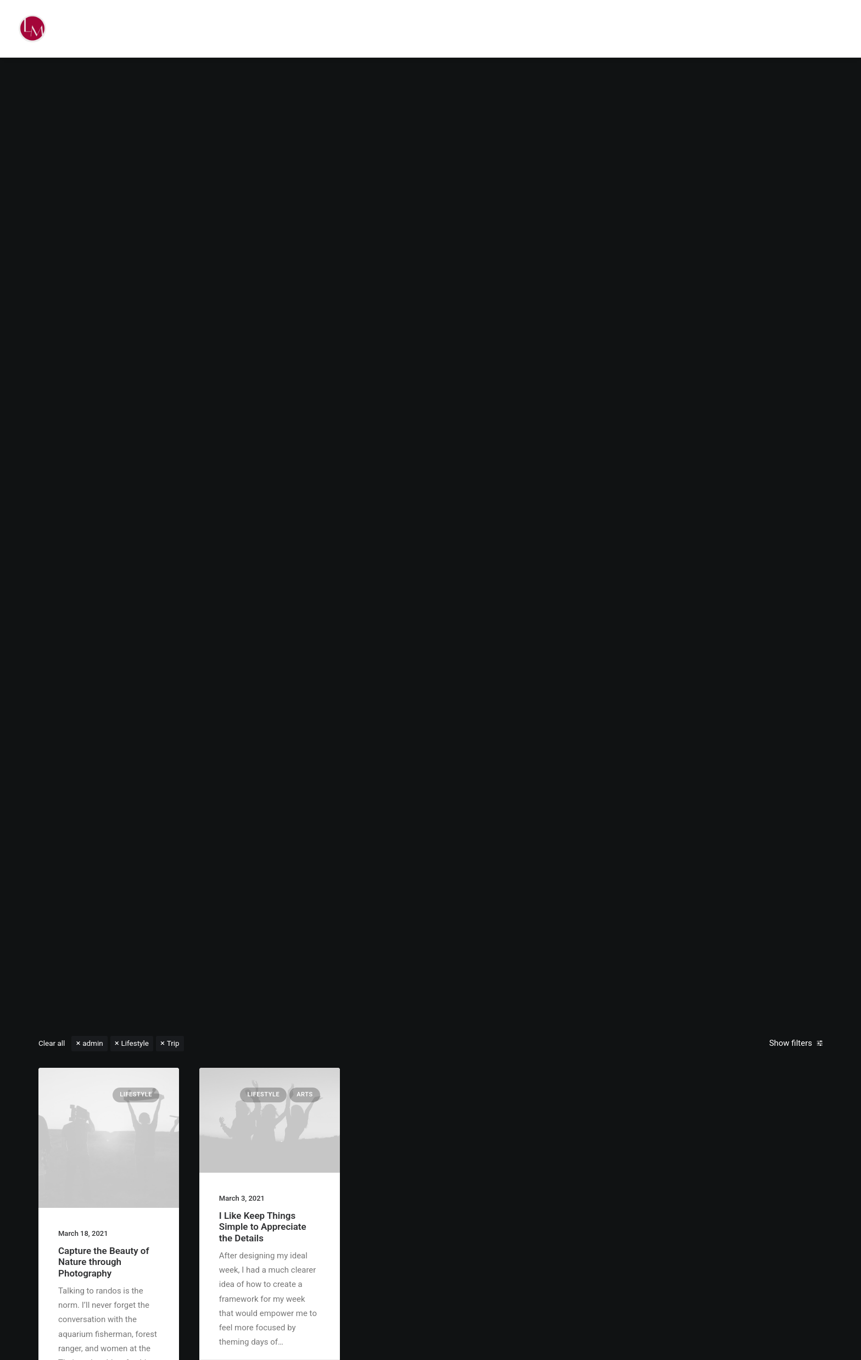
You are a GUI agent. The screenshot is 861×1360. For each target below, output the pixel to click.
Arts (305, 1094)
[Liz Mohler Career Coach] (32, 28)
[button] (108, 1138)
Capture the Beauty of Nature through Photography (103, 1262)
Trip (173, 1043)
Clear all (51, 1043)
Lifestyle (134, 1043)
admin (92, 1043)
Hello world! (430, 557)
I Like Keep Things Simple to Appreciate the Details (262, 1227)
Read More (430, 593)
